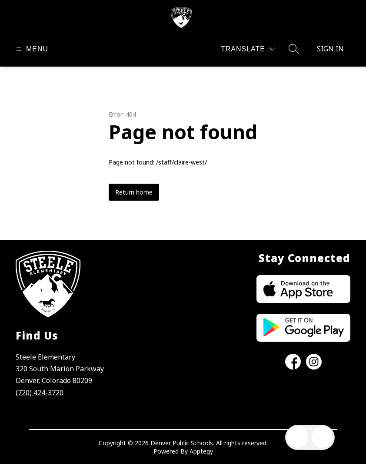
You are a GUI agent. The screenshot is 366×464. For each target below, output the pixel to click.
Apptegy (201, 451)
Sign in (330, 49)
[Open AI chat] (322, 437)
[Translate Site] (248, 49)
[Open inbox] (297, 437)
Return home (134, 192)
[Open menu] (31, 49)
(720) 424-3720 (39, 392)
